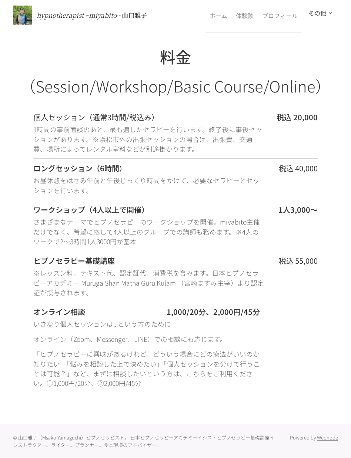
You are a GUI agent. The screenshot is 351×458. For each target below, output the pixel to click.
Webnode (327, 437)
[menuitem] (206, 15)
